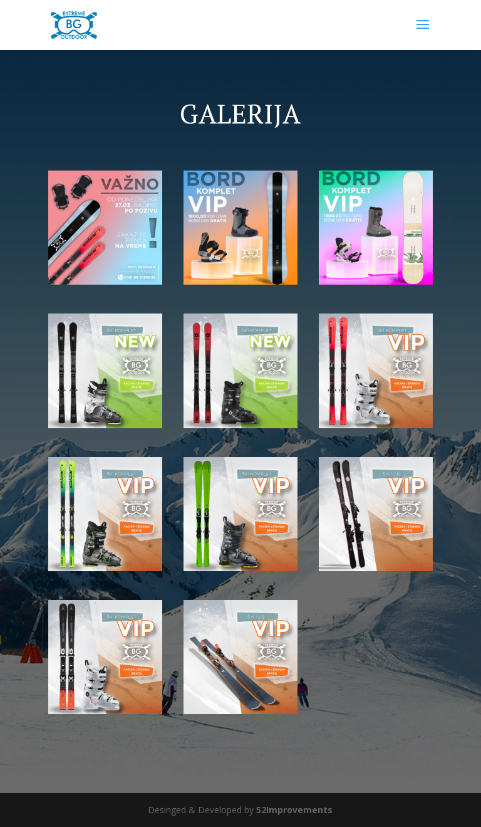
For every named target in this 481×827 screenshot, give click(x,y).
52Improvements (294, 810)
